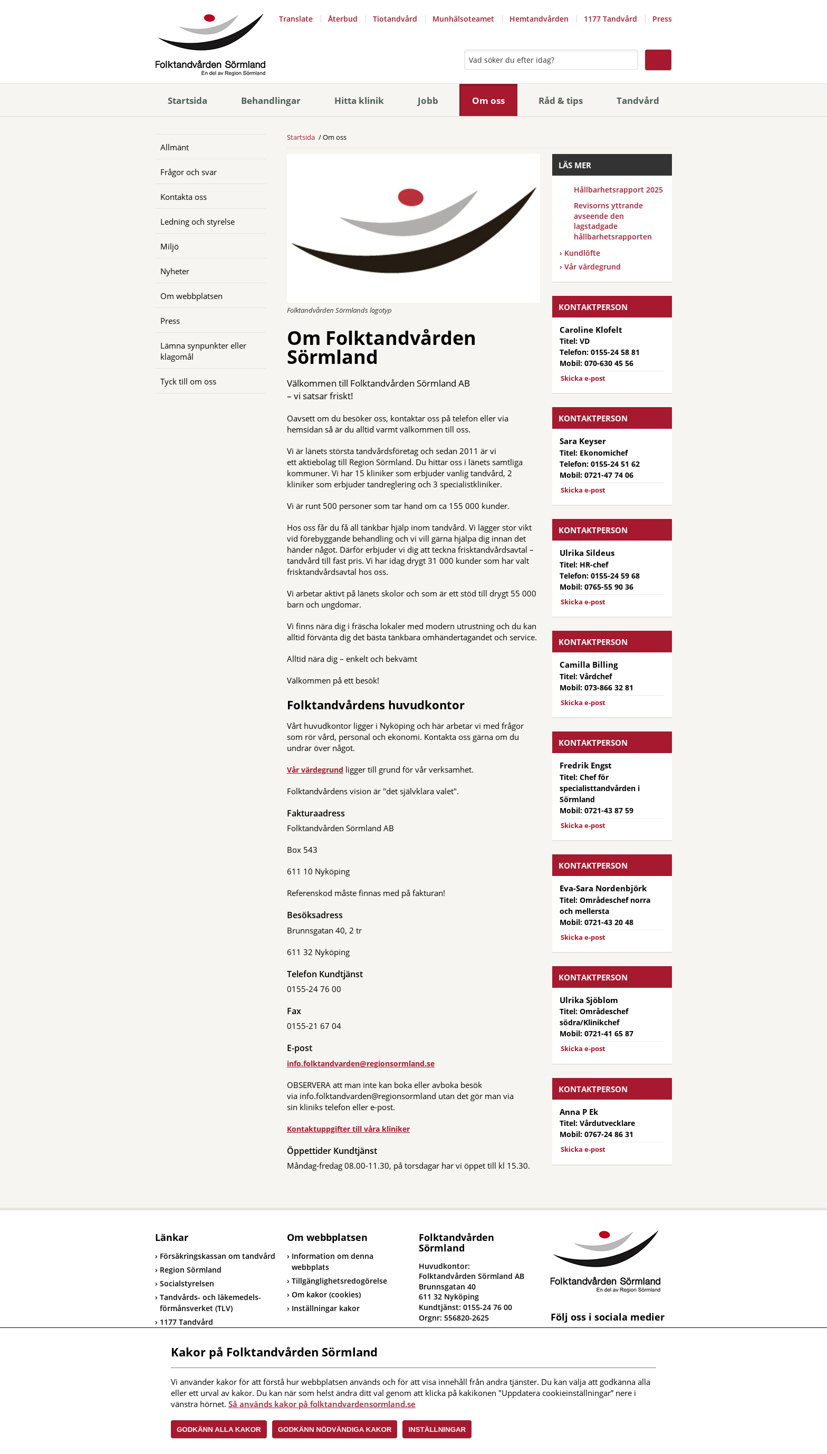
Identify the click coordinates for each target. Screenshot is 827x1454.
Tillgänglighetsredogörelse (339, 1281)
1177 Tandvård (610, 19)
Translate (296, 19)
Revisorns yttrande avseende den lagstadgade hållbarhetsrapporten (613, 221)
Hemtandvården (539, 19)
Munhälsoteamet (463, 19)
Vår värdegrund (315, 770)
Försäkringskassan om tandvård (215, 1256)
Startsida (187, 100)
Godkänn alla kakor (219, 1429)
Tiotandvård (395, 19)
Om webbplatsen (191, 296)
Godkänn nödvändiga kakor (335, 1429)
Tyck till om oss (188, 381)
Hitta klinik (359, 100)
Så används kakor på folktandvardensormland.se (322, 1404)
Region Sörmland (188, 1270)
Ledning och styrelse (197, 221)
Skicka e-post (583, 378)
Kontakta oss (183, 196)
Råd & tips (560, 100)
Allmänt (174, 147)
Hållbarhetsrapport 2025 (618, 190)
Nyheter (174, 271)
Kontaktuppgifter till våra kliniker (348, 1129)
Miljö (169, 246)
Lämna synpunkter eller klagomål (203, 351)
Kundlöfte (582, 253)
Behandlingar (271, 100)
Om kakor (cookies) (326, 1294)
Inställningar (437, 1429)
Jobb (428, 100)
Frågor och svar (188, 172)
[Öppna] (250, 146)
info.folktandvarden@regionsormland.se (361, 1063)
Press (662, 19)
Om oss (488, 100)
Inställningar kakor (326, 1308)
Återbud (343, 19)
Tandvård (638, 100)
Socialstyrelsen (184, 1283)
